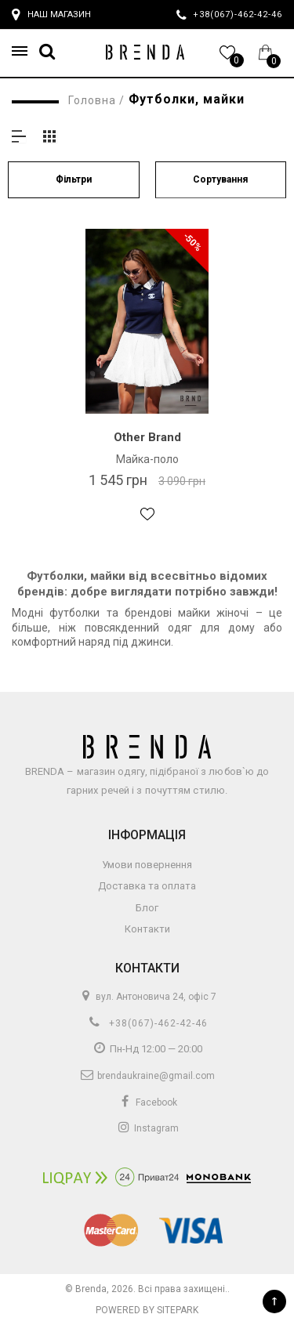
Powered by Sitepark (147, 1310)
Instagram (147, 1128)
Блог (147, 908)
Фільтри (74, 179)
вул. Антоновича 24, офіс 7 (147, 996)
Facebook (147, 1102)
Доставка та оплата (147, 886)
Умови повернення (147, 865)
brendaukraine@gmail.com (147, 1075)
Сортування (220, 179)
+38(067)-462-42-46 (147, 1023)
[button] (24, 51)
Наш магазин (51, 15)
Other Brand (147, 437)
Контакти (147, 929)
